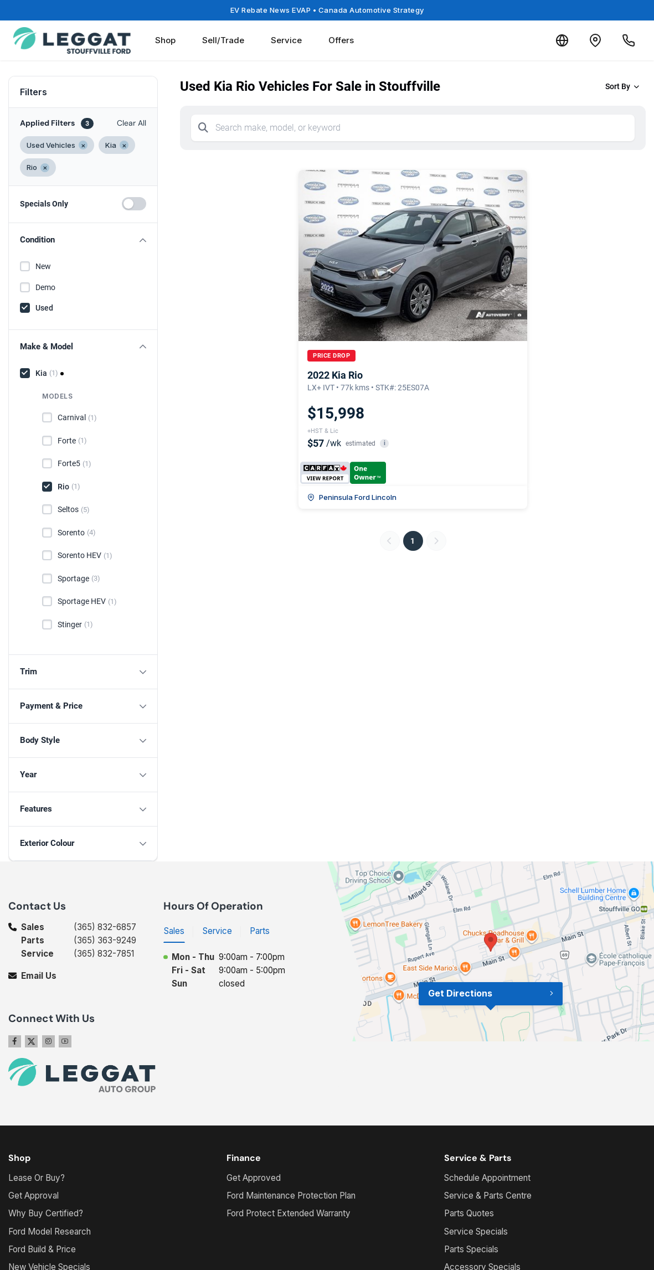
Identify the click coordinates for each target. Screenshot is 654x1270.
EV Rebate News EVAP (327, 10)
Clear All (131, 123)
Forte (72, 441)
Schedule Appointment (487, 1178)
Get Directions (460, 993)
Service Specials (476, 1231)
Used (44, 307)
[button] (83, 240)
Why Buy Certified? (45, 1213)
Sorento (77, 533)
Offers (341, 40)
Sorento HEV (85, 556)
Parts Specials (471, 1249)
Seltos (74, 510)
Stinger (75, 624)
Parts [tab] (260, 931)
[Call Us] (628, 40)
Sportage (79, 579)
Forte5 (74, 464)
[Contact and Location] (595, 40)
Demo (45, 287)
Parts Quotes (469, 1213)
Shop (165, 40)
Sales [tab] (174, 931)
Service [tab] (217, 931)
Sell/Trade (223, 40)
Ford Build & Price (42, 1249)
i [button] (384, 443)
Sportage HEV (87, 602)
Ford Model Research (49, 1231)
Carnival (77, 418)
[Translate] (562, 40)
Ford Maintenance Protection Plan (291, 1195)
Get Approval (33, 1195)
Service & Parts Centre (488, 1195)
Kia (46, 373)
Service (286, 40)
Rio (69, 487)
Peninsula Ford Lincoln (351, 497)
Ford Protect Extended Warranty (288, 1213)
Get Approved (253, 1178)
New (43, 266)
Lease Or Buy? (36, 1178)
